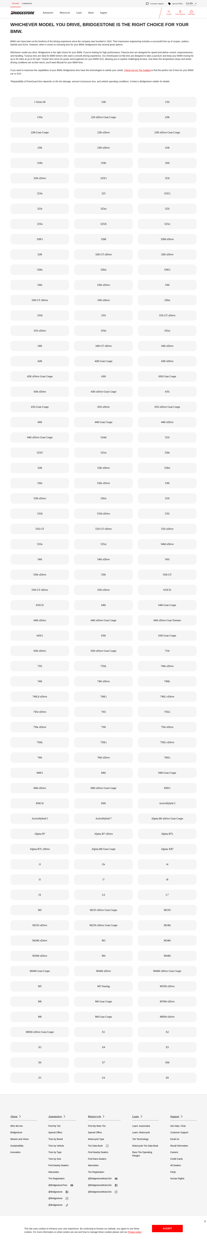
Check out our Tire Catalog (137, 70)
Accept (167, 1228)
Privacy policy (135, 1232)
